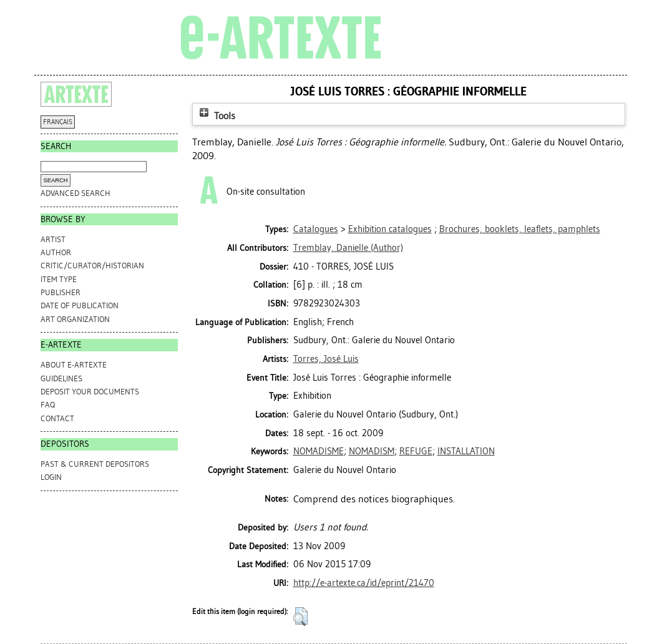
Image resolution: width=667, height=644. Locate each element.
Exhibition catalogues (390, 229)
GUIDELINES (61, 378)
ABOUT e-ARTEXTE (74, 364)
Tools (216, 116)
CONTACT (57, 418)
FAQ (48, 404)
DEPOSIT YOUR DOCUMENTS (90, 391)
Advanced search (75, 193)
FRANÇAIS (57, 122)
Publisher (60, 292)
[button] (300, 616)
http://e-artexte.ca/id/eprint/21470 (363, 582)
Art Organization (75, 319)
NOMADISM (371, 451)
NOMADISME (318, 451)
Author (56, 252)
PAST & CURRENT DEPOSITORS (95, 464)
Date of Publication (80, 305)
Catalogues (315, 229)
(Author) (348, 247)
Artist (53, 239)
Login (51, 477)
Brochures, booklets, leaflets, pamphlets (519, 229)
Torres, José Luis (326, 358)
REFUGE (415, 451)
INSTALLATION (466, 451)
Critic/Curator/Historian (92, 265)
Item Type (59, 279)
